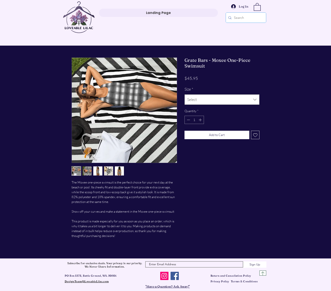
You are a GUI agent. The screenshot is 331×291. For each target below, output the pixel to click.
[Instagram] (164, 276)
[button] (257, 7)
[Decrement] (188, 120)
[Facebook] (175, 276)
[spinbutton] (194, 120)
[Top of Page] (262, 273)
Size (188, 89)
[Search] (245, 18)
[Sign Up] (254, 264)
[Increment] (200, 120)
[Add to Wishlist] (255, 135)
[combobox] (221, 99)
